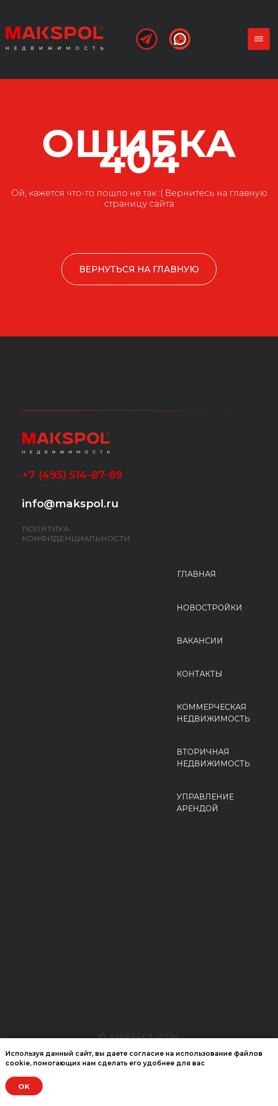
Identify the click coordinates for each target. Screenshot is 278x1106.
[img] (54, 38)
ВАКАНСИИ (200, 641)
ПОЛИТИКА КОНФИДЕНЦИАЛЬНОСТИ (76, 533)
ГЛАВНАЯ (196, 574)
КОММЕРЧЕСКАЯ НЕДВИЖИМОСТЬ (213, 713)
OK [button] (24, 1086)
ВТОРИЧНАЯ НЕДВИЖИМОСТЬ (213, 757)
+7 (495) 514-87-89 (72, 474)
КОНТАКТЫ (200, 674)
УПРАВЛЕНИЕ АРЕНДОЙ (205, 802)
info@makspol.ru (70, 503)
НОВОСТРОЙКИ (209, 608)
